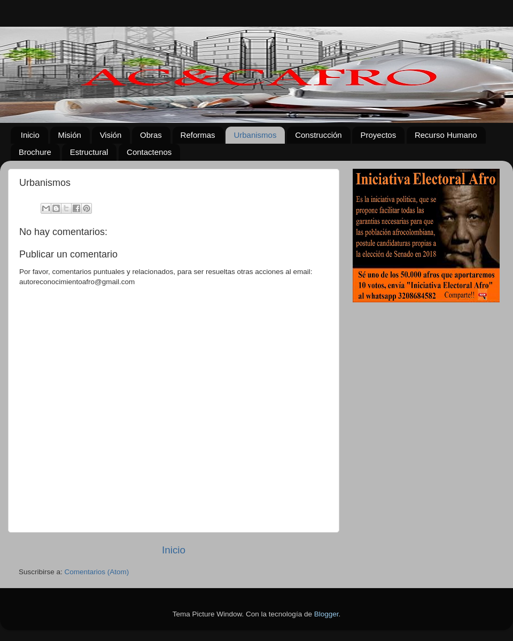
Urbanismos (255, 134)
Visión (111, 134)
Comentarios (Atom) (97, 572)
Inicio (30, 134)
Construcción (318, 134)
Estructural (89, 152)
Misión (69, 134)
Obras (151, 134)
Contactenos (149, 152)
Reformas (198, 134)
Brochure (35, 152)
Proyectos (378, 134)
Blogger (326, 614)
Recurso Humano (446, 134)
